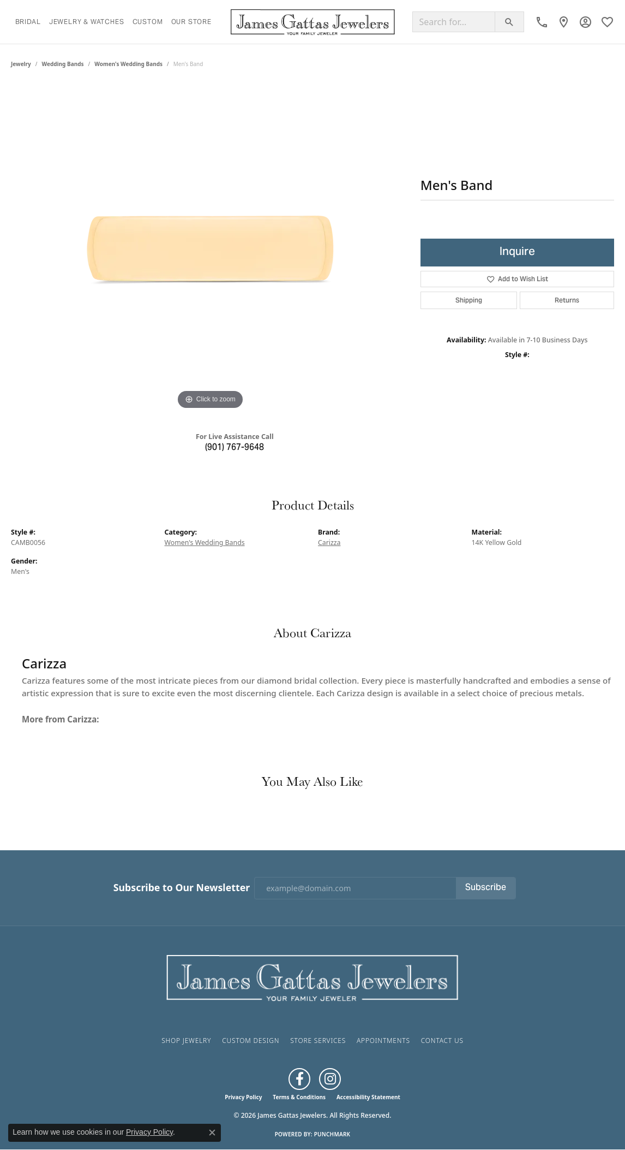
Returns (567, 300)
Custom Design (250, 1040)
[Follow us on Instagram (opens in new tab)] (330, 1079)
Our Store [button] (191, 21)
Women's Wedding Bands (128, 64)
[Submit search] (509, 21)
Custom (148, 21)
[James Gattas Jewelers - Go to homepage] (312, 977)
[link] (542, 22)
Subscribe (485, 888)
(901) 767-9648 (234, 447)
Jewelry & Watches (86, 21)
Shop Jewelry (186, 1040)
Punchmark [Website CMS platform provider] (332, 1134)
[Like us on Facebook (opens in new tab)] (299, 1079)
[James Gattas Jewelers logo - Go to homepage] (313, 22)
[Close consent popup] (212, 1132)
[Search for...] (454, 21)
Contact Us (442, 1040)
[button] (585, 22)
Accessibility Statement (368, 1097)
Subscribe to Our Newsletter (181, 887)
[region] (210, 248)
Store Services (318, 1040)
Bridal (28, 21)
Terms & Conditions (299, 1097)
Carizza (329, 542)
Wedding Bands (63, 64)
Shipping (468, 300)
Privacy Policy (243, 1097)
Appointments (383, 1040)
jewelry (21, 64)
